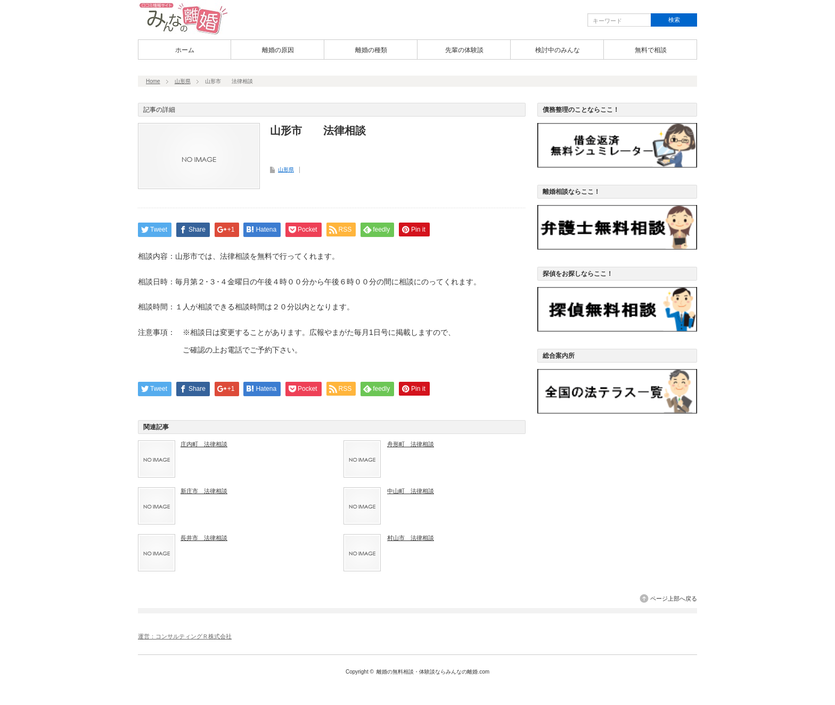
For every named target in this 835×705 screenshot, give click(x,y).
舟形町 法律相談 (410, 444)
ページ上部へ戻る (673, 598)
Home (153, 81)
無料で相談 (651, 50)
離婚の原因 (278, 50)
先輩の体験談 (464, 50)
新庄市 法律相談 (204, 491)
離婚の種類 (371, 50)
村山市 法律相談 (410, 538)
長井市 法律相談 (204, 538)
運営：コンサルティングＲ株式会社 (185, 636)
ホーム (184, 50)
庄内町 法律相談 (204, 444)
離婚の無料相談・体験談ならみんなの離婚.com (432, 672)
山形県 (183, 81)
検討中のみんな (557, 50)
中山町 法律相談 (410, 491)
